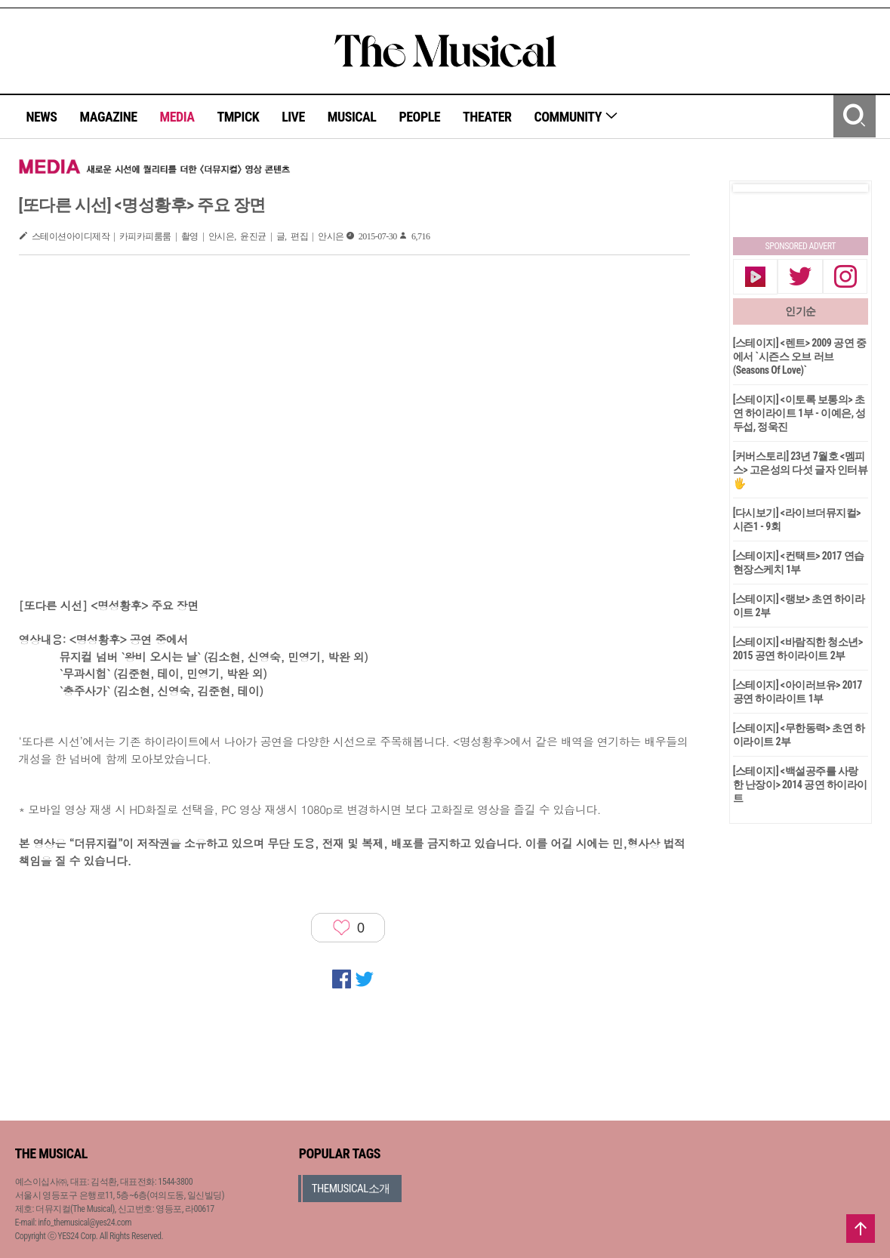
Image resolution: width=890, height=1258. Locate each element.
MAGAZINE (108, 117)
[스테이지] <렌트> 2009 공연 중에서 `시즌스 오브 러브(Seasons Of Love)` (800, 356)
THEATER (487, 117)
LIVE (293, 117)
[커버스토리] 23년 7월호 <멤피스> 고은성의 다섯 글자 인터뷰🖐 (800, 469)
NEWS (41, 117)
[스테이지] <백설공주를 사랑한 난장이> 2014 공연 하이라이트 (800, 784)
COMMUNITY (576, 117)
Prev (756, 188)
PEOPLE (419, 117)
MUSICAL (352, 117)
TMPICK (238, 117)
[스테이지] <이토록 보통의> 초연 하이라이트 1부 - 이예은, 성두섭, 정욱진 (799, 413)
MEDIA (176, 117)
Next (845, 188)
